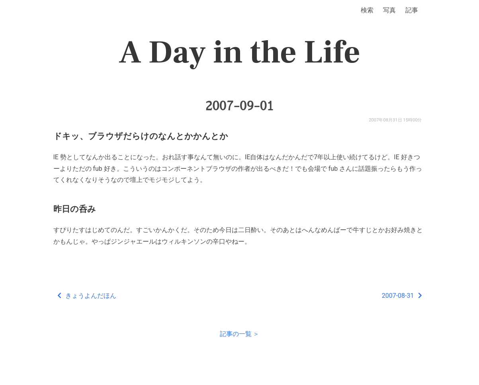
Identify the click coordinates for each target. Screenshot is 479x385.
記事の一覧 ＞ (240, 334)
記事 (411, 10)
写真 (389, 10)
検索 (367, 10)
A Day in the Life (239, 52)
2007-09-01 (239, 106)
